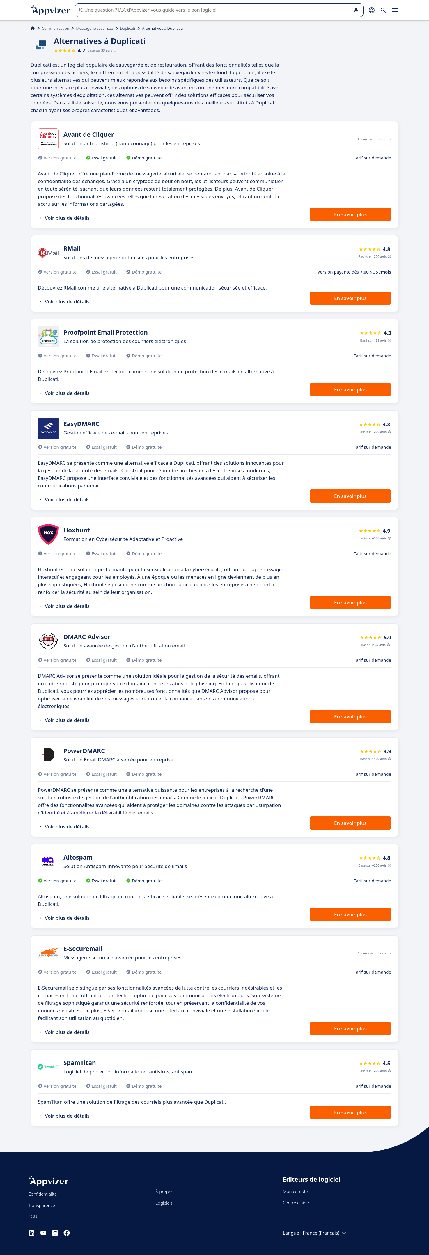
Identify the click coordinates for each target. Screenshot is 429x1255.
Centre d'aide (296, 1203)
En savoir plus (350, 214)
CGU (32, 1217)
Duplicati (127, 28)
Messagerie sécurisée (94, 28)
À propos (164, 1191)
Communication (55, 28)
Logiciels (163, 1203)
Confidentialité (42, 1194)
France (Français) (325, 1232)
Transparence (41, 1205)
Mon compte (295, 1191)
